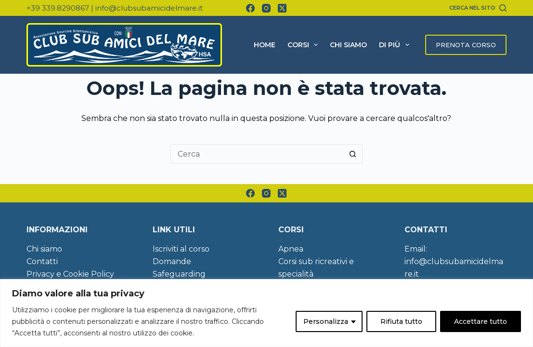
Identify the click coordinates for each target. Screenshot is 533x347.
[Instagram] (266, 8)
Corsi (304, 45)
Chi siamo (348, 44)
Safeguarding (179, 274)
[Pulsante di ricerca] (353, 153)
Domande (172, 261)
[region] (266, 313)
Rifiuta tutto (401, 321)
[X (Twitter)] (282, 8)
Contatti (42, 261)
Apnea (290, 249)
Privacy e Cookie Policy (70, 274)
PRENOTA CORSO (466, 45)
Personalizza (325, 321)
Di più (396, 45)
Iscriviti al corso (181, 249)
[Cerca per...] (256, 153)
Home (264, 44)
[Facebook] (250, 8)
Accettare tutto (480, 321)
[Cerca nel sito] (478, 7)
